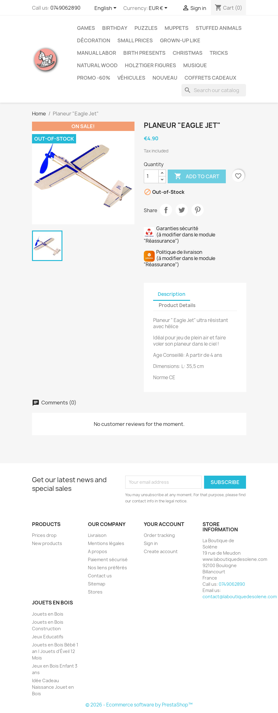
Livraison (97, 535)
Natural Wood (97, 65)
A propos (97, 551)
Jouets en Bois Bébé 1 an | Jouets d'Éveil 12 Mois (55, 651)
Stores (95, 592)
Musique (195, 65)
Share (166, 210)
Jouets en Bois (47, 614)
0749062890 (65, 7)
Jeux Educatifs (47, 637)
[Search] (213, 90)
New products (47, 543)
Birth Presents (144, 52)
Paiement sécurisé (108, 559)
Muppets (177, 28)
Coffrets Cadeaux (210, 77)
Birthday (114, 28)
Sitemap (96, 584)
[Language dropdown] (106, 8)
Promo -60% (93, 77)
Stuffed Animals (219, 28)
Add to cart (196, 176)
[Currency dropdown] (159, 8)
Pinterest (197, 210)
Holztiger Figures (150, 65)
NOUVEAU (165, 77)
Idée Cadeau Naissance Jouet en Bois (53, 687)
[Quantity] (151, 176)
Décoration (93, 40)
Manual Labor (96, 52)
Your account (164, 524)
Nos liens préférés (107, 568)
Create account (161, 551)
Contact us (100, 576)
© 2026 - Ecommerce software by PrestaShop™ (139, 704)
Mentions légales (106, 543)
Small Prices (135, 40)
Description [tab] (171, 294)
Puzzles (145, 28)
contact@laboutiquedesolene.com (240, 596)
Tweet (181, 210)
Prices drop (44, 535)
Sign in (151, 543)
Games (86, 28)
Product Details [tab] (177, 305)
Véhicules (131, 77)
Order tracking (159, 535)
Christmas (188, 52)
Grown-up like (180, 40)
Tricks (219, 52)
